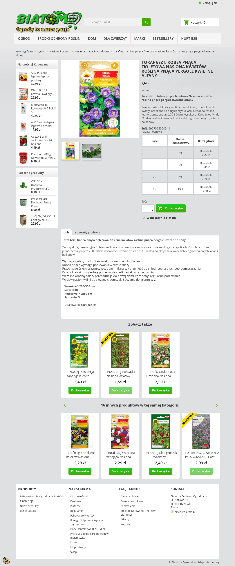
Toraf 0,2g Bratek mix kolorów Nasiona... (80, 455)
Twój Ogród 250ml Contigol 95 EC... (43, 218)
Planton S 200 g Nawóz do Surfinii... (43, 155)
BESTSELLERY (163, 38)
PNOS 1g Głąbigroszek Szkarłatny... (161, 455)
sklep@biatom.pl (185, 512)
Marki (139, 38)
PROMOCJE (26, 501)
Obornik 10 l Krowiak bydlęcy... (42, 92)
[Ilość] (146, 208)
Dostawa (75, 501)
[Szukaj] (117, 22)
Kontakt (75, 542)
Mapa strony (78, 547)
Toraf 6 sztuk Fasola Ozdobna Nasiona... (160, 374)
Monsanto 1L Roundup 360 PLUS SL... (43, 108)
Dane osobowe (130, 496)
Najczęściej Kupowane (33, 64)
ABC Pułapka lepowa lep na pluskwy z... (40, 76)
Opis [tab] (66, 232)
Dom (92, 38)
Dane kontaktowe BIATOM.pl (87, 529)
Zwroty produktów (132, 501)
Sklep (73, 552)
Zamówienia (128, 506)
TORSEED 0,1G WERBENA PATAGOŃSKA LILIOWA (202, 455)
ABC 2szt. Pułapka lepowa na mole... (42, 124)
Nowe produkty (29, 506)
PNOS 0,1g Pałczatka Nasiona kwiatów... (121, 374)
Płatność (75, 506)
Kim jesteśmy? (79, 496)
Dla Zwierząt (115, 38)
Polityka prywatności (82, 515)
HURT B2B (189, 38)
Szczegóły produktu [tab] (87, 232)
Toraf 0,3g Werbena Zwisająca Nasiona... (120, 455)
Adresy (125, 519)
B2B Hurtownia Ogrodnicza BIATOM (42, 496)
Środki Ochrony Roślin (59, 38)
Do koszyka (170, 208)
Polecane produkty (31, 173)
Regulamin (77, 510)
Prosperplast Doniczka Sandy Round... (41, 202)
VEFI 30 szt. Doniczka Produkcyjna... (40, 184)
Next (215, 404)
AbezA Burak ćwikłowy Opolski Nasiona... (42, 140)
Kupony (125, 524)
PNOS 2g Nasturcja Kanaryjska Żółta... (80, 374)
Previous (63, 404)
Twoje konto (129, 489)
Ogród (24, 38)
